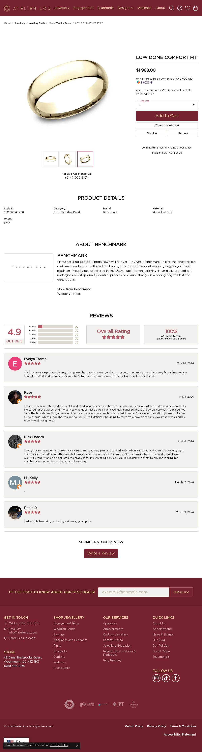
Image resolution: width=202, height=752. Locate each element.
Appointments (113, 629)
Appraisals (110, 623)
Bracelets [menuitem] (60, 651)
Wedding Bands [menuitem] (64, 629)
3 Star (33, 334)
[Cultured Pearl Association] (134, 704)
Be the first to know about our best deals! (52, 592)
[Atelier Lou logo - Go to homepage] (27, 8)
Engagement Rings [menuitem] (66, 623)
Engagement (83, 8)
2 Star (33, 338)
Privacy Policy (156, 726)
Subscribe (181, 592)
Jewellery (61, 8)
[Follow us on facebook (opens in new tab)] (176, 678)
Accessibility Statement (180, 734)
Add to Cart (167, 116)
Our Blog (159, 640)
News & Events (163, 634)
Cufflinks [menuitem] (59, 656)
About (160, 8)
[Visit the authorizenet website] (69, 704)
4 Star (33, 330)
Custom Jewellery (115, 634)
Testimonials (161, 656)
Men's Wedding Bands (60, 23)
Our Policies (161, 645)
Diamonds (106, 8)
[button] (171, 8)
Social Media (161, 651)
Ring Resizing (112, 660)
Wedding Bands (37, 23)
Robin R (30, 508)
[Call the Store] (14, 666)
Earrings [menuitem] (58, 634)
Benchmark (110, 212)
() (75, 326)
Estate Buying (113, 640)
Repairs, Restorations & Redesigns (119, 653)
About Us (159, 623)
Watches (144, 8)
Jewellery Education (117, 645)
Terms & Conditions (183, 726)
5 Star (33, 326)
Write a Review (101, 553)
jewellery (19, 23)
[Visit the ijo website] (86, 704)
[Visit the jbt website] (118, 704)
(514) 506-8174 (77, 177)
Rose (28, 392)
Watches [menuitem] (59, 662)
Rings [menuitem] (57, 645)
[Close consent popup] (77, 745)
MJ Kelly (31, 478)
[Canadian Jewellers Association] (103, 704)
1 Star (33, 342)
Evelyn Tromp (35, 359)
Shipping (151, 133)
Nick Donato (34, 437)
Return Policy (134, 726)
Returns (183, 133)
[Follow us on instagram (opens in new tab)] (156, 678)
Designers (125, 8)
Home (7, 23)
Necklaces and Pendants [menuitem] (70, 640)
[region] (68, 89)
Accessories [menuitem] (61, 667)
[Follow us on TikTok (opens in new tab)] (166, 678)
